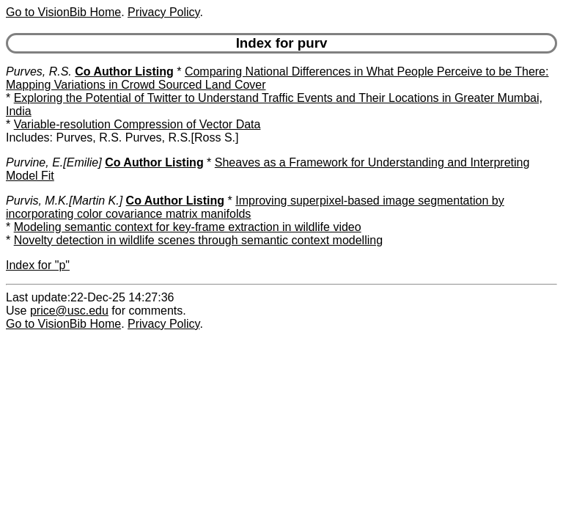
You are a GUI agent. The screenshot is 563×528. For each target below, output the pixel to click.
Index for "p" (38, 265)
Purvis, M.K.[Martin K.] (64, 200)
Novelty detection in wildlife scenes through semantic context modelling (198, 240)
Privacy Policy (163, 12)
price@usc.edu (69, 310)
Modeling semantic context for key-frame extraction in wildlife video (187, 227)
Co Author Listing (124, 71)
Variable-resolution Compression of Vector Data (137, 124)
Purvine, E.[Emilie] (54, 162)
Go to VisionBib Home (63, 12)
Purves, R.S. (39, 71)
